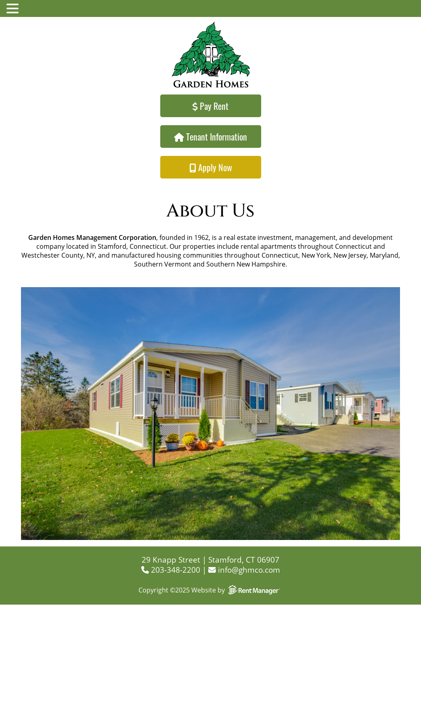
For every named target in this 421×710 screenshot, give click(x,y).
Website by (237, 590)
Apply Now (210, 167)
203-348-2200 (170, 570)
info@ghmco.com (244, 570)
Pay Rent (210, 105)
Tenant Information (210, 136)
